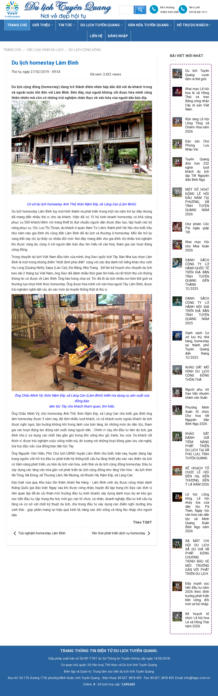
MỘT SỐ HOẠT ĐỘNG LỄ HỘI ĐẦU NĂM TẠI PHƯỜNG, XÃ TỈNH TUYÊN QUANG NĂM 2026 (197, 201)
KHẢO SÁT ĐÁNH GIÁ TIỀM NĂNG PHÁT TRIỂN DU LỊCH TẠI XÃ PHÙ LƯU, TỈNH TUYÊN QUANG (197, 446)
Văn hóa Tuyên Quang (150, 25)
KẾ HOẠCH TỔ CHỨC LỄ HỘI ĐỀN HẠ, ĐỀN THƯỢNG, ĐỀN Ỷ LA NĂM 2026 (197, 476)
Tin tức (66, 25)
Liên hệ (96, 36)
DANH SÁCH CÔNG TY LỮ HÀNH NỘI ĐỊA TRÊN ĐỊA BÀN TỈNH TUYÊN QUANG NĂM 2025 (197, 310)
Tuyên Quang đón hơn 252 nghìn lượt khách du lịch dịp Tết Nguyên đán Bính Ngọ (197, 169)
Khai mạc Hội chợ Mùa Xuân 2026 (197, 246)
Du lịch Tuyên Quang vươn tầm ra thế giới (197, 75)
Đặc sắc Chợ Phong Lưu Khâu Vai (197, 145)
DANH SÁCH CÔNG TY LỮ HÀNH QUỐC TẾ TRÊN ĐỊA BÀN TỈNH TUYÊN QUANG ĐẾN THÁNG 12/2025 (197, 274)
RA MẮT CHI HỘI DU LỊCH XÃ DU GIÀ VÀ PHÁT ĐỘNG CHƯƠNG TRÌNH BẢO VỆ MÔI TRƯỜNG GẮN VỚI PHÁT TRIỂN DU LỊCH (197, 557)
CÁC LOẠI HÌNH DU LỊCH (45, 50)
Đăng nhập (118, 36)
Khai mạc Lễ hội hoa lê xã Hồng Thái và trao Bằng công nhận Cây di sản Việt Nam (197, 99)
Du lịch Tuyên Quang (101, 25)
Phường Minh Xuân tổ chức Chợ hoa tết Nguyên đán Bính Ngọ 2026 (197, 415)
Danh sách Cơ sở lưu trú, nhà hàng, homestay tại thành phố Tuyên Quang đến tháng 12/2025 (197, 345)
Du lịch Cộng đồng (85, 50)
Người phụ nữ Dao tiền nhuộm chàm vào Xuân (197, 393)
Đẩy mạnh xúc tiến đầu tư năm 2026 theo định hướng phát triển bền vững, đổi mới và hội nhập (197, 593)
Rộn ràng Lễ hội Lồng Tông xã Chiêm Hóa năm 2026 (197, 125)
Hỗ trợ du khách (194, 25)
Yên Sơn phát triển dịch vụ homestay (122, 533)
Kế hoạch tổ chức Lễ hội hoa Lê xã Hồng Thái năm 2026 (197, 620)
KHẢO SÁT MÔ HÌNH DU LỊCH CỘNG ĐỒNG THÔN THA (197, 373)
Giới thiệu (42, 25)
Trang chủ (17, 25)
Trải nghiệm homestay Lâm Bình (38, 533)
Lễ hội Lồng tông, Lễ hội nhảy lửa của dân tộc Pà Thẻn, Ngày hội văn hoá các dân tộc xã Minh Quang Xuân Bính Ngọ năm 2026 (197, 512)
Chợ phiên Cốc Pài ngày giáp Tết (197, 228)
